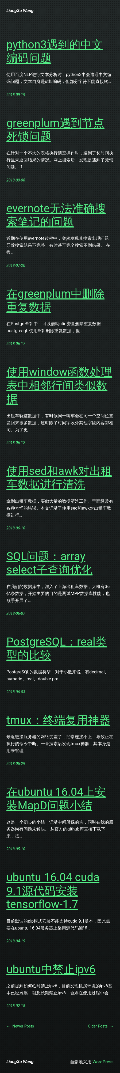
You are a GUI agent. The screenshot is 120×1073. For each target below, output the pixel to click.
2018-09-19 (15, 95)
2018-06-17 (15, 344)
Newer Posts (20, 1026)
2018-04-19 (15, 941)
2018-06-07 (15, 613)
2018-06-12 (15, 443)
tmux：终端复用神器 (58, 720)
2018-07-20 (15, 265)
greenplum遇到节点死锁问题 (55, 129)
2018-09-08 (15, 180)
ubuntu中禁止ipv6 (51, 969)
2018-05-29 (15, 763)
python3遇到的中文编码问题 (54, 51)
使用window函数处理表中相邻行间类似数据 (59, 385)
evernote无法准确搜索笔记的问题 (56, 215)
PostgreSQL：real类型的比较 (56, 648)
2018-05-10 (15, 849)
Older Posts (101, 1026)
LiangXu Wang (20, 10)
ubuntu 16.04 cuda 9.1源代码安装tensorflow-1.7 (52, 891)
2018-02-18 (15, 1006)
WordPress (103, 1061)
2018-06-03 (15, 692)
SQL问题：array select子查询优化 (49, 563)
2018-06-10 (15, 528)
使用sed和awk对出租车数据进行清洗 (59, 477)
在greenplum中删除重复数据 (55, 300)
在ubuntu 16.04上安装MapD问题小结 (56, 798)
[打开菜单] (110, 11)
